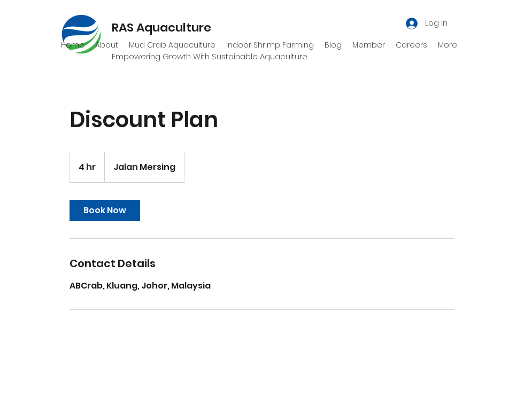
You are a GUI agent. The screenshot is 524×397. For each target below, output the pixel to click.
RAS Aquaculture (161, 27)
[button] (368, 45)
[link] (105, 210)
